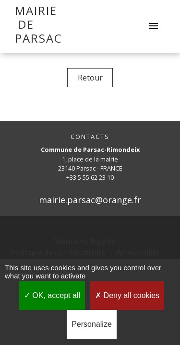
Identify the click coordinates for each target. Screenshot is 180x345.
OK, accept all (52, 295)
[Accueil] (25, 26)
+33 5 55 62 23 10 (90, 177)
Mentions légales (85, 241)
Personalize (92, 324)
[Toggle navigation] (153, 26)
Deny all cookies (127, 295)
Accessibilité (137, 252)
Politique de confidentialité (58, 252)
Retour (90, 77)
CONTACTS (90, 136)
